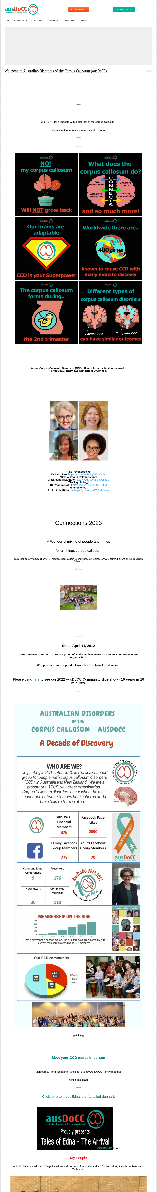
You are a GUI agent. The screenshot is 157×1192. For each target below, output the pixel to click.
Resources (54, 20)
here (91, 665)
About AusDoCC (21, 20)
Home (7, 20)
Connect (84, 20)
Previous (147, 71)
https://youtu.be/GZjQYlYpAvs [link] (91, 490)
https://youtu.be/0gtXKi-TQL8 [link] (90, 484)
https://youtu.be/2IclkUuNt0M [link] (93, 479)
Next (150, 71)
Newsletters (70, 20)
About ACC (39, 20)
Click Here (78, 569)
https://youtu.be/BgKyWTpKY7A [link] (87, 474)
